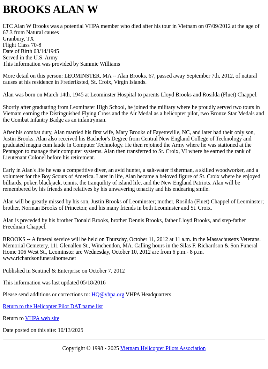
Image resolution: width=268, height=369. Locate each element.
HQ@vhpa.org (107, 294)
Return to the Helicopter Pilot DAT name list (53, 306)
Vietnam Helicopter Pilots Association (163, 348)
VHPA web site (42, 318)
